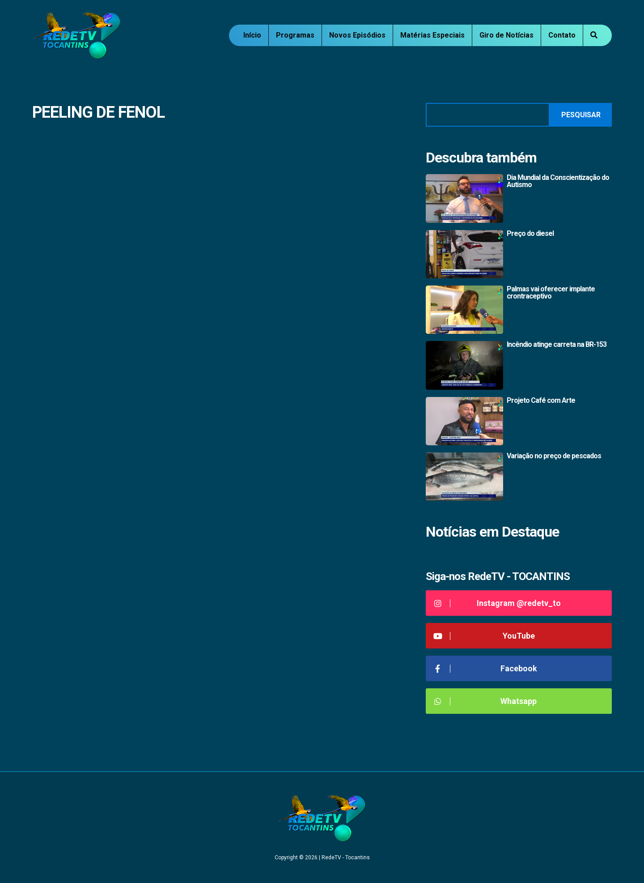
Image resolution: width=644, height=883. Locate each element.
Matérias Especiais (432, 35)
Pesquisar (581, 115)
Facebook (484, 668)
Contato (562, 35)
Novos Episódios (357, 35)
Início (252, 35)
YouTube (483, 635)
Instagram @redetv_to (496, 603)
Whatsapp (484, 701)
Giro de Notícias (506, 35)
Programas (295, 35)
